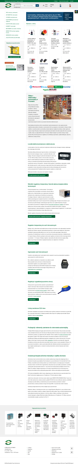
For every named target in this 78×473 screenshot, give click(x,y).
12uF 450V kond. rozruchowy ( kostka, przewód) (20, 425)
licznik (60, 170)
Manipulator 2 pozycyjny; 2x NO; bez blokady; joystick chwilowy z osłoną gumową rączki (67, 42)
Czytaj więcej (32, 244)
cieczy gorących (37, 297)
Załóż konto (46, 5)
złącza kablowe (39, 316)
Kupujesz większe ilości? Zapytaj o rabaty (67, 17)
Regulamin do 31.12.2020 (57, 454)
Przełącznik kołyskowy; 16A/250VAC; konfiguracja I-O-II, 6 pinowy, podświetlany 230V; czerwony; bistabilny (55, 428)
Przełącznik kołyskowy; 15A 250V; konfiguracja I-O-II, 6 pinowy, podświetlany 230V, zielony (46, 427)
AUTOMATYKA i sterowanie (11, 15)
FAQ (28, 454)
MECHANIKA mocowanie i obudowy (13, 28)
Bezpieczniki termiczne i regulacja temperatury (40, 218)
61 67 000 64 (12, 449)
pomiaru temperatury (64, 336)
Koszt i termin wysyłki (56, 449)
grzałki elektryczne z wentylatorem (35, 271)
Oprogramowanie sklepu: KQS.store (57, 464)
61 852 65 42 (17, 4)
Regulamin (30, 450)
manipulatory (50, 341)
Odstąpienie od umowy (56, 450)
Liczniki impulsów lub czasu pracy (37, 176)
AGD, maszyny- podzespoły (11, 12)
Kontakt (71, 1)
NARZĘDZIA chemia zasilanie (12, 35)
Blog (29, 455)
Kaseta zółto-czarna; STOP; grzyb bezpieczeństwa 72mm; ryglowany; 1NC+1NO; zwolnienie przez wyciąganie (43, 42)
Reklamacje (54, 452)
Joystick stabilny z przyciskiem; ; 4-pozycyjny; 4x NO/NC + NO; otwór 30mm (31, 42)
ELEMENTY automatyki (10, 26)
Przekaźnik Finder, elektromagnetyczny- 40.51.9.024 (10, 426)
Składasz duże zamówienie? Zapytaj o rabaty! (14, 1)
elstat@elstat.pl (17, 7)
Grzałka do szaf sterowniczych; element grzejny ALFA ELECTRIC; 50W (64, 427)
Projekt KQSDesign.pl (69, 464)
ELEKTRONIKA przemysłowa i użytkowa (12, 20)
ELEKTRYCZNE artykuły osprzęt (12, 23)
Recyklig (53, 455)
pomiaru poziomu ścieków (41, 292)
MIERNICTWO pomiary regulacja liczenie (12, 31)
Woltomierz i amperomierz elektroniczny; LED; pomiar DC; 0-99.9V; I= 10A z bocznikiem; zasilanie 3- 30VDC (37, 428)
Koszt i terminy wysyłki (63, 1)
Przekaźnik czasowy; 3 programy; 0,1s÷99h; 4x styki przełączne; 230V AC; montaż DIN (43, 71)
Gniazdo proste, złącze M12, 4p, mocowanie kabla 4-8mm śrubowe (29, 427)
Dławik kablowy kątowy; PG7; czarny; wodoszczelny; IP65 (55, 71)
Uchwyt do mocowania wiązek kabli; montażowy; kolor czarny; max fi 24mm (72, 426)
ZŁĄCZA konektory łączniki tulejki (13, 37)
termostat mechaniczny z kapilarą (56, 206)
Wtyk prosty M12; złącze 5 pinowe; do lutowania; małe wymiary (67, 71)
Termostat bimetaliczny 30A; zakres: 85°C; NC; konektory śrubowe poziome (55, 42)
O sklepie (55, 1)
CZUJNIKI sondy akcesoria (11, 17)
